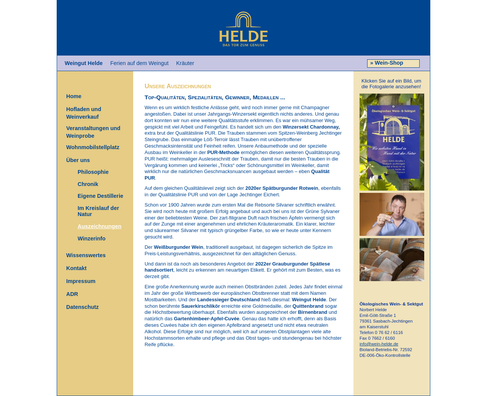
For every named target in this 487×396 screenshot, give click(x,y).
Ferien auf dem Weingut (139, 63)
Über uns (78, 160)
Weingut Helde (84, 63)
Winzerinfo (91, 238)
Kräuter (185, 63)
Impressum (80, 281)
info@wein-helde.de (379, 344)
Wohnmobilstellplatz (92, 147)
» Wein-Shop (386, 63)
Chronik (88, 184)
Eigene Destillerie (100, 196)
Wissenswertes (86, 255)
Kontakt (76, 268)
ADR (72, 294)
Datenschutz (82, 307)
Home (73, 96)
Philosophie (93, 172)
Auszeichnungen (99, 226)
